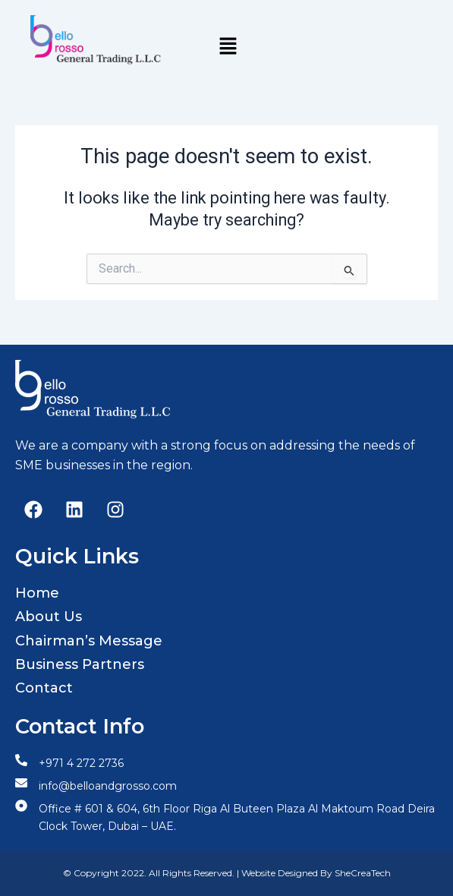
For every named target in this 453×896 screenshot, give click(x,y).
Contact (44, 688)
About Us (48, 616)
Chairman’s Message (88, 641)
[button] (227, 47)
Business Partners (79, 664)
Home (37, 593)
